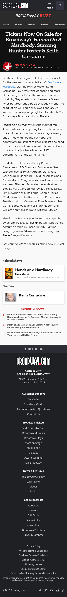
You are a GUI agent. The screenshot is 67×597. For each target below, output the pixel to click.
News (6, 24)
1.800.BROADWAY (39, 373)
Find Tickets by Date (33, 428)
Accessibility (33, 520)
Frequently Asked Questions (33, 409)
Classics (33, 452)
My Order (33, 399)
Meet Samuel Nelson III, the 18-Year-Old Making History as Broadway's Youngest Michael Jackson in (34, 317)
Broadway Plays (33, 438)
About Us (33, 505)
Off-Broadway (33, 462)
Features (45, 24)
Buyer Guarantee (34, 535)
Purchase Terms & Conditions (33, 555)
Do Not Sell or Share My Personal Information (33, 573)
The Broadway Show (33, 476)
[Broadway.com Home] (15, 5)
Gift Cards (33, 515)
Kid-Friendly (34, 447)
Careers (33, 510)
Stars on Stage (33, 443)
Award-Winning (33, 457)
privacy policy (57, 577)
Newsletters (34, 525)
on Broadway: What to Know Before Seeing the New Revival (32, 326)
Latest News (33, 481)
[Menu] (50, 6)
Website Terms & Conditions (33, 550)
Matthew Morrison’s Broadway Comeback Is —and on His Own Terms (34, 333)
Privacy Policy (33, 546)
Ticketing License (33, 564)
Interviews (60, 24)
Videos (31, 24)
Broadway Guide (33, 404)
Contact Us (32, 370)
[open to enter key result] (60, 5)
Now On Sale (25, 64)
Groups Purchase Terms (34, 559)
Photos (18, 24)
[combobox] (58, 5)
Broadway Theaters (33, 530)
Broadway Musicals (33, 433)
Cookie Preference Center (33, 568)
